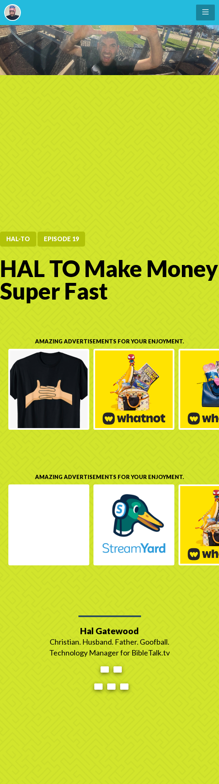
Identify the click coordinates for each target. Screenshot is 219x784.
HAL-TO (18, 238)
